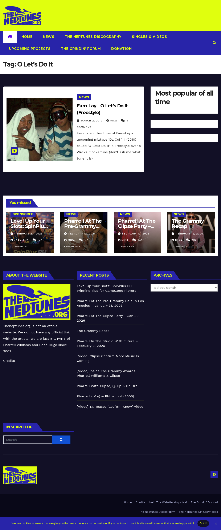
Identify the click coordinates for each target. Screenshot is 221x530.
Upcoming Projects (29, 49)
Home (27, 37)
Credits (9, 361)
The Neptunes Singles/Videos (198, 511)
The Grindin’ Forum (80, 49)
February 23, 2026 (29, 233)
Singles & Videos (149, 37)
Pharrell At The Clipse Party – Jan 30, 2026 (137, 226)
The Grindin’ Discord (204, 502)
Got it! (203, 523)
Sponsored (23, 214)
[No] (216, 523)
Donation (121, 49)
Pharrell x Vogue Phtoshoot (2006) (105, 396)
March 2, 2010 (92, 120)
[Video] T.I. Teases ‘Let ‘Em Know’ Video (110, 407)
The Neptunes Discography (93, 37)
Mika (112, 120)
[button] (214, 43)
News (48, 37)
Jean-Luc (20, 240)
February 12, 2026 (82, 233)
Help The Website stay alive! (168, 502)
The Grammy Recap (188, 223)
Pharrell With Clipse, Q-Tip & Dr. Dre (107, 386)
